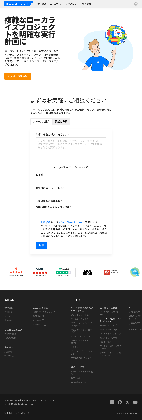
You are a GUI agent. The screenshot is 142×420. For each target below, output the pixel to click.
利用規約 (45, 222)
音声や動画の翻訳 (78, 382)
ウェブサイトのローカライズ (81, 331)
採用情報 (8, 351)
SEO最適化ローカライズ (81, 358)
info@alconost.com (26, 404)
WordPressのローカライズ (82, 336)
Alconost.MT (39, 324)
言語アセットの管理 (108, 338)
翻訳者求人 (9, 356)
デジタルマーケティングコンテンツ (81, 324)
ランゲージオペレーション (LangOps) (110, 354)
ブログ (7, 316)
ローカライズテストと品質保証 (81, 341)
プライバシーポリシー (70, 222)
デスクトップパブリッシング (81, 352)
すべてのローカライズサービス (110, 313)
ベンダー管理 (105, 342)
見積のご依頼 (10, 338)
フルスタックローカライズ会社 (110, 347)
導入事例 (8, 320)
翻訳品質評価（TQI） (109, 329)
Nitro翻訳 (38, 320)
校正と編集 (76, 378)
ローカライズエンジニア (110, 333)
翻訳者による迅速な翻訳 (82, 372)
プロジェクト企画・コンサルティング (110, 320)
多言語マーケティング (44, 312)
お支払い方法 (10, 334)
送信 (41, 245)
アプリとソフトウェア (80, 315)
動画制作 (38, 316)
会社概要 (8, 312)
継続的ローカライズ (108, 325)
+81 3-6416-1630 (10, 404)
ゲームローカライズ (79, 319)
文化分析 (75, 347)
